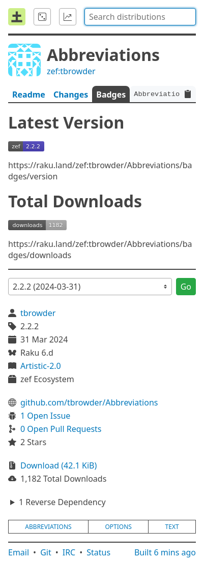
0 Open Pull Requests (61, 428)
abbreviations (48, 526)
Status (98, 552)
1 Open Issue (45, 415)
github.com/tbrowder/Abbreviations (89, 402)
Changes (70, 94)
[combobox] (140, 16)
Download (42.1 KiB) (58, 465)
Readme (28, 94)
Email (18, 552)
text (172, 526)
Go (186, 286)
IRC (69, 552)
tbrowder (37, 313)
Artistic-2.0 (40, 365)
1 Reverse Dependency (62, 502)
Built (165, 552)
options (118, 526)
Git (45, 552)
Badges (111, 94)
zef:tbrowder (71, 71)
